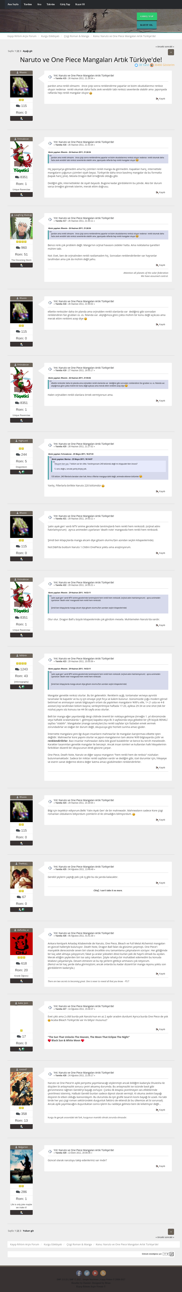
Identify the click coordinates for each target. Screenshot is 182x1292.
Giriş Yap (65, 4)
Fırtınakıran (23, 139)
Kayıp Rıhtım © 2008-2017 (112, 1279)
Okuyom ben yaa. (62, 464)
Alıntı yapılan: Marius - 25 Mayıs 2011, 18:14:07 (72, 459)
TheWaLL (23, 863)
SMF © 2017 (75, 1279)
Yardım (28, 4)
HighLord (23, 440)
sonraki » (169, 46)
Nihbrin (23, 655)
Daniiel (87, 1283)
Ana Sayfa (12, 4)
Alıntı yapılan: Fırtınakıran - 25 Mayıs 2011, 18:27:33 (70, 454)
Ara (39, 4)
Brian (108, 1283)
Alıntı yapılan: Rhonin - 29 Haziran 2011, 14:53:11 (69, 592)
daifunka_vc (23, 930)
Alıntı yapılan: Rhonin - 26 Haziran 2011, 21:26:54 (69, 152)
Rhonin (23, 72)
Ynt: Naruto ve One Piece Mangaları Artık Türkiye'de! (84, 75)
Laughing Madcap (23, 215)
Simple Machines (90, 1279)
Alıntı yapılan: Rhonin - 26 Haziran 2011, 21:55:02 (69, 378)
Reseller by (77, 1283)
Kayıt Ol (80, 4)
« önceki (160, 46)
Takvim (51, 4)
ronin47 (23, 1069)
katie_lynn (23, 1003)
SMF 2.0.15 (62, 1279)
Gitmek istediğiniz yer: (152, 1254)
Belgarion (23, 1147)
